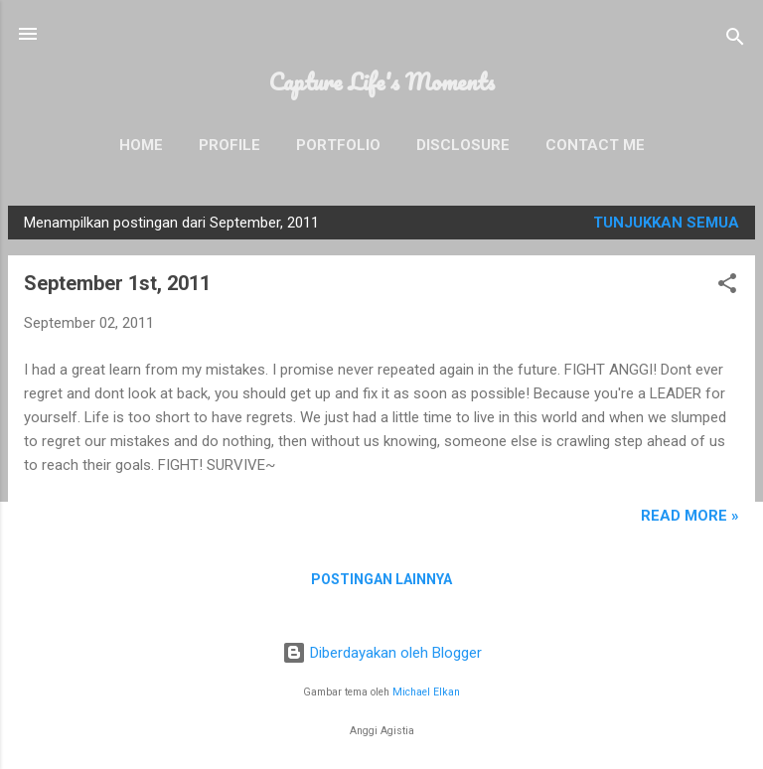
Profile (229, 145)
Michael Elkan (426, 692)
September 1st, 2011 (117, 283)
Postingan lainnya (381, 579)
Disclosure (463, 145)
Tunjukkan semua (666, 222)
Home (141, 145)
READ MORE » (690, 516)
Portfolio (338, 145)
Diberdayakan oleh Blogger (382, 653)
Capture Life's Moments (382, 81)
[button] (727, 286)
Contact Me (595, 145)
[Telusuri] (735, 40)
